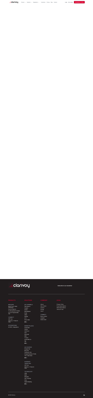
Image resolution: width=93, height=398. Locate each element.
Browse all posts (79, 230)
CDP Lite (10, 319)
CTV (25, 318)
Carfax (26, 329)
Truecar (26, 337)
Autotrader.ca (27, 339)
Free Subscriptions (61, 306)
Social (25, 309)
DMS (25, 375)
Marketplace (27, 311)
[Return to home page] (19, 285)
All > (25, 322)
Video (25, 314)
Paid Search (27, 306)
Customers (43, 2)
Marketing (41, 16)
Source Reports (12, 309)
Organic (26, 308)
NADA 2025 (43, 319)
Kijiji (25, 341)
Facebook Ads (28, 352)
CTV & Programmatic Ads (13, 313)
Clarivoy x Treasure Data (13, 321)
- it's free (79, 2)
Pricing (48, 2)
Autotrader (27, 327)
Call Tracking (27, 378)
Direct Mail (27, 319)
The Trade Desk (28, 355)
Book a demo (43, 316)
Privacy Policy (60, 304)
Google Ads (27, 348)
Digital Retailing (28, 381)
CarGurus (26, 331)
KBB (25, 336)
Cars (25, 332)
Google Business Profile (30, 354)
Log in (41, 311)
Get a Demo (43, 306)
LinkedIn (42, 318)
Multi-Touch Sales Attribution (12, 307)
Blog (52, 2)
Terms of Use (60, 309)
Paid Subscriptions (61, 307)
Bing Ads (26, 350)
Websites (26, 376)
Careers (55, 2)
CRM (25, 373)
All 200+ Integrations (13, 327)
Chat (25, 380)
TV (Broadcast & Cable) (14, 310)
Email (25, 313)
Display (26, 316)
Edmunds (26, 334)
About (42, 304)
